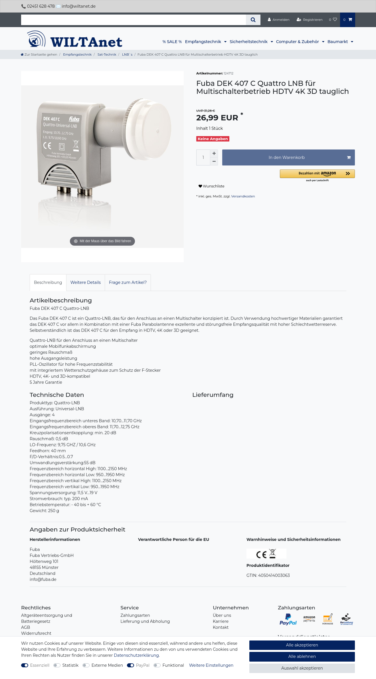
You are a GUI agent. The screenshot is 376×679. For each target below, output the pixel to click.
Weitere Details (85, 282)
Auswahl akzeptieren (302, 668)
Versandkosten (243, 196)
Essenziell (40, 665)
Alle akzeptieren (302, 645)
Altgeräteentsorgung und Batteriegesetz (46, 618)
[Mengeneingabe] (203, 157)
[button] (317, 175)
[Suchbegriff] (133, 20)
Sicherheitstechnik (249, 41)
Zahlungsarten (135, 615)
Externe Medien (107, 665)
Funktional (173, 665)
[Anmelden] (279, 20)
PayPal (142, 665)
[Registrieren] (310, 20)
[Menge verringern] (214, 161)
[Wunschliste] (333, 20)
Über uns (222, 615)
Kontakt (221, 627)
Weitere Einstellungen (211, 665)
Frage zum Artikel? (128, 282)
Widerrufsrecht (36, 633)
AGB (25, 627)
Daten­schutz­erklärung (136, 655)
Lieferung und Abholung (145, 621)
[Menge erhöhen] (214, 153)
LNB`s (126, 54)
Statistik (70, 665)
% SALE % (172, 41)
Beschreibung (48, 282)
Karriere (221, 621)
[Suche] (253, 20)
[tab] (48, 282)
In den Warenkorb (310, 157)
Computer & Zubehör (298, 41)
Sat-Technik (106, 54)
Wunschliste (212, 186)
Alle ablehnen (302, 656)
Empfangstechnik (203, 41)
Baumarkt (338, 41)
